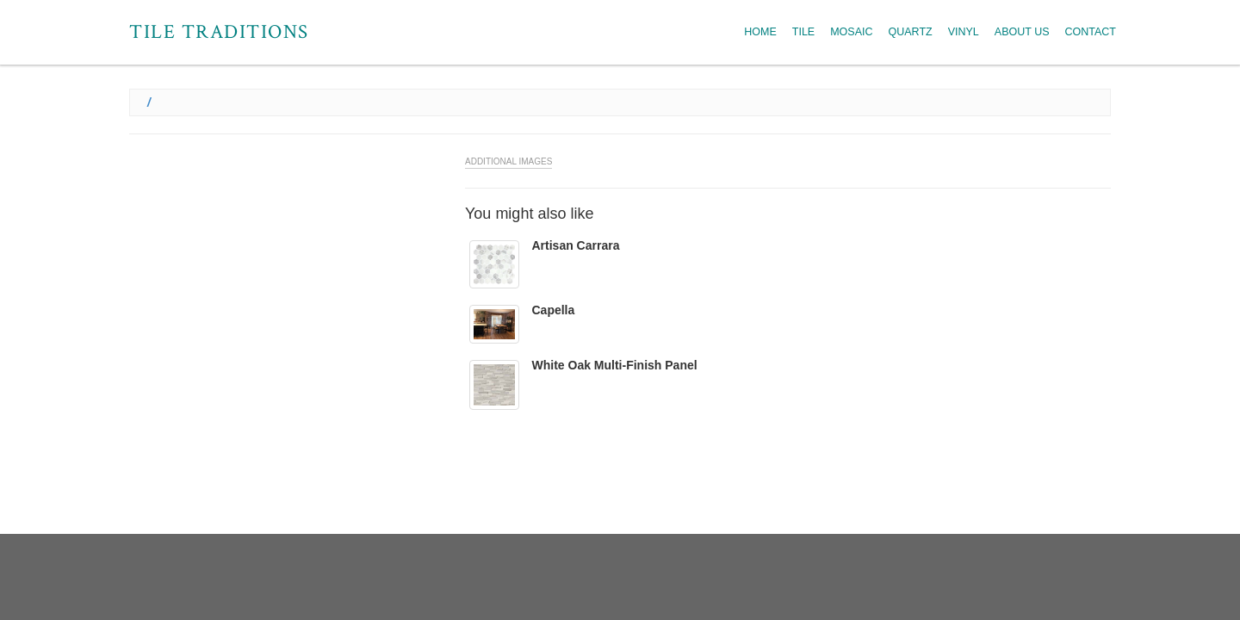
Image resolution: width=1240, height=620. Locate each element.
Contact (1091, 32)
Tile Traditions (219, 32)
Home (760, 32)
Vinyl (963, 32)
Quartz (911, 32)
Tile (803, 32)
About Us (1022, 32)
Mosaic (851, 32)
